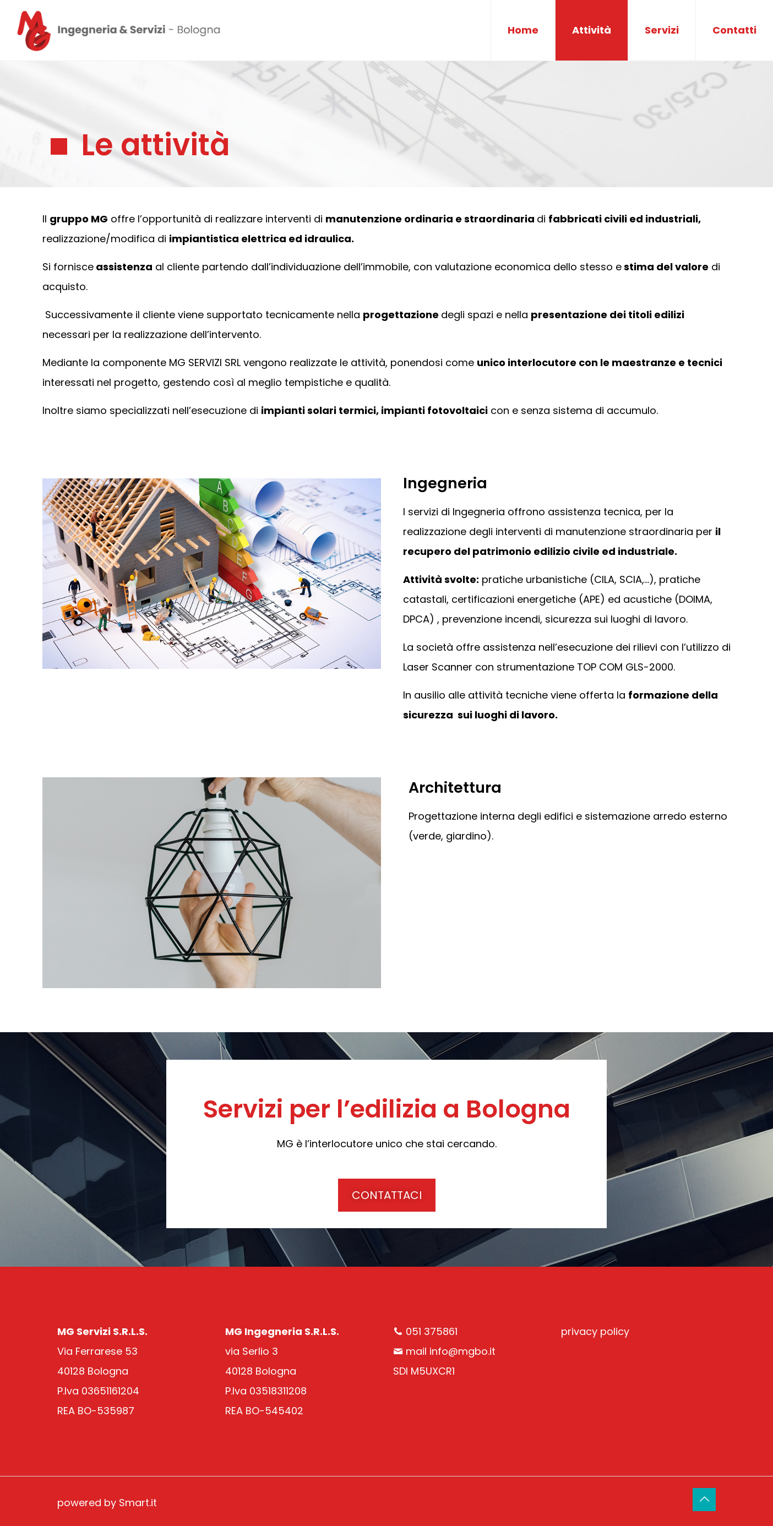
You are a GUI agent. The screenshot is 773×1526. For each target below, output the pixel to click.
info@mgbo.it (462, 1351)
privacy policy (595, 1331)
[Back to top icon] (704, 1499)
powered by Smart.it (107, 1502)
